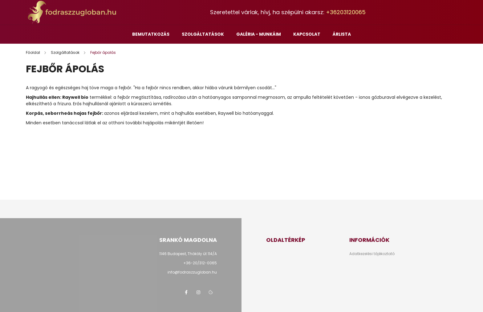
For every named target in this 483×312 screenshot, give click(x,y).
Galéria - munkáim (258, 34)
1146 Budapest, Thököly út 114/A (188, 253)
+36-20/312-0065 (200, 263)
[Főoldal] (33, 52)
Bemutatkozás (150, 34)
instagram (198, 292)
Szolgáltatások (203, 34)
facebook (186, 292)
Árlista (342, 34)
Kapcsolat (306, 34)
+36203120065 (346, 12)
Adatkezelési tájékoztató (372, 254)
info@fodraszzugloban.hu (192, 272)
